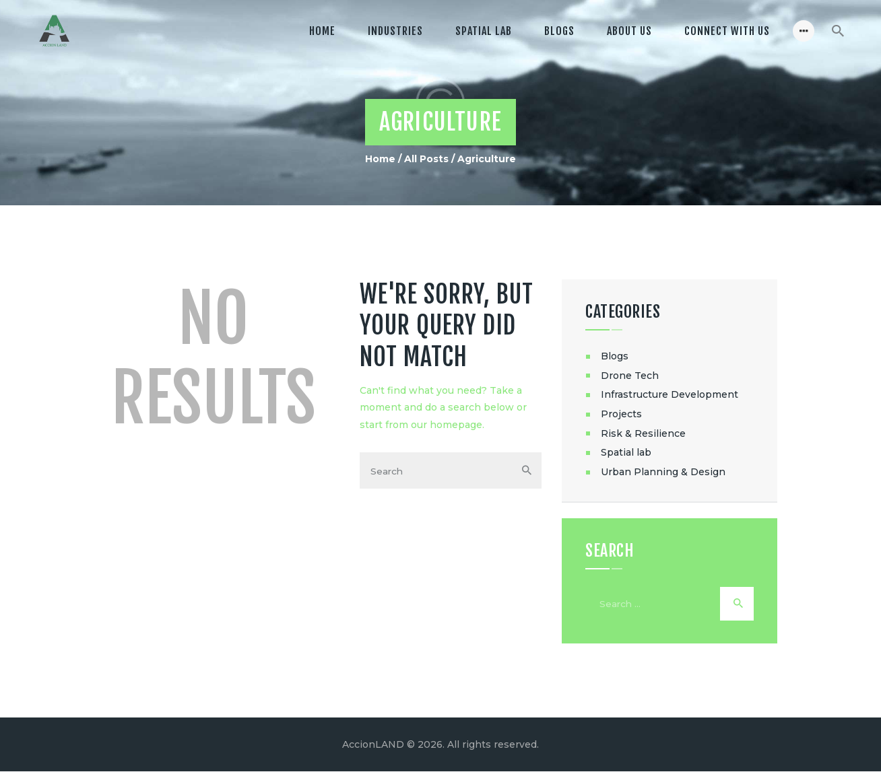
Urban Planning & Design (663, 472)
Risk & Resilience (643, 433)
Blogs (614, 356)
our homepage (446, 425)
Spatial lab (626, 452)
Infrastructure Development (669, 394)
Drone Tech (630, 376)
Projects (621, 414)
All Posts (426, 159)
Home (380, 159)
